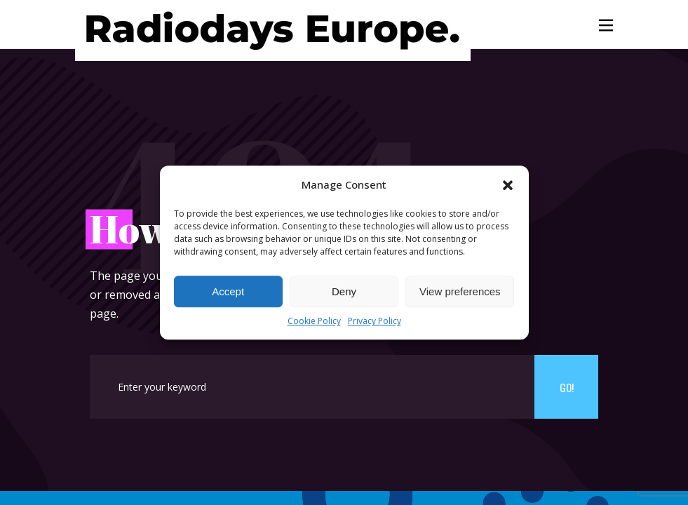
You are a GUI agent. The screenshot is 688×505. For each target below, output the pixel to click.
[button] (508, 185)
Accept (228, 291)
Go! (567, 387)
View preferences (460, 291)
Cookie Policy (314, 322)
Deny (344, 291)
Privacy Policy (374, 322)
